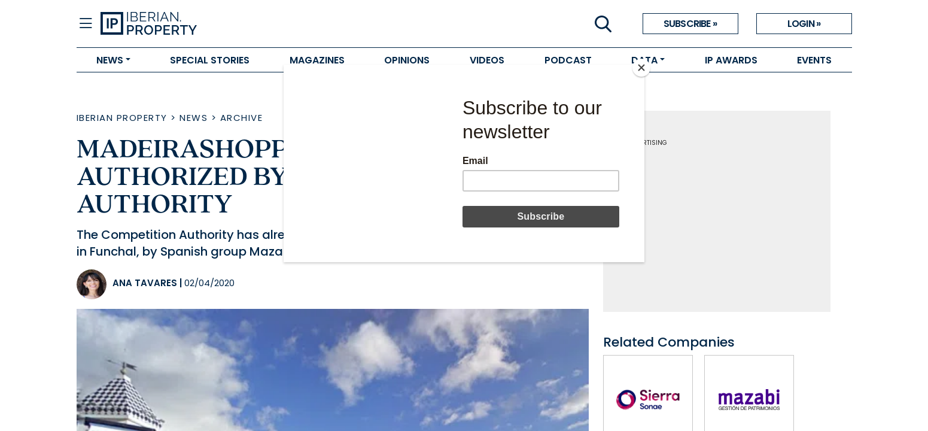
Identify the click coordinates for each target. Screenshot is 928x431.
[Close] (641, 68)
